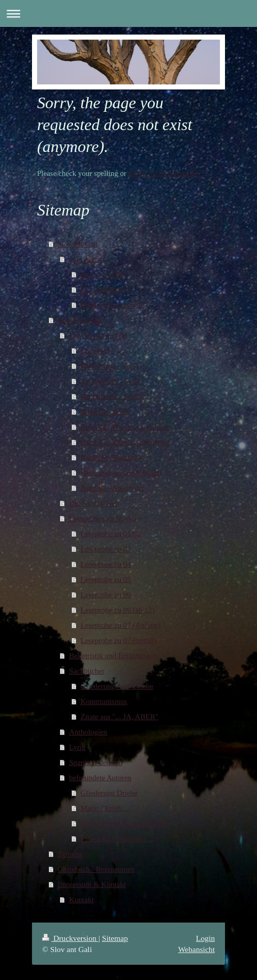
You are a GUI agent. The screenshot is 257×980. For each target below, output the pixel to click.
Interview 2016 (104, 274)
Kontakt (81, 900)
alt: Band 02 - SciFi (111, 396)
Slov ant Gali (78, 244)
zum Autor (85, 259)
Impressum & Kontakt (92, 884)
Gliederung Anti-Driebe (117, 686)
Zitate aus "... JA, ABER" (119, 717)
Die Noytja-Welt (94, 503)
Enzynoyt (95, 351)
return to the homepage (163, 173)
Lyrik (77, 747)
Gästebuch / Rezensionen (96, 869)
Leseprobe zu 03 (106, 549)
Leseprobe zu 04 (106, 564)
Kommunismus (104, 701)
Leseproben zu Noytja (102, 518)
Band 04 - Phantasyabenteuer (125, 427)
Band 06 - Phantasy (110, 457)
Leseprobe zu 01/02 (111, 534)
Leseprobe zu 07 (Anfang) (121, 625)
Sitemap (115, 938)
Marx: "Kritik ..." (107, 808)
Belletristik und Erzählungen (112, 656)
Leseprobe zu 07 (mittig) (118, 640)
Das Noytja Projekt (98, 335)
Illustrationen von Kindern (121, 473)
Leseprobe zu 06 (106, 595)
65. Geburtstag (103, 290)
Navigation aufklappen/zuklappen (128, 13)
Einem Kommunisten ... (117, 839)
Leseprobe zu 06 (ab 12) (118, 610)
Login (205, 938)
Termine (70, 854)
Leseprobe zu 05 (106, 579)
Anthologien (88, 732)
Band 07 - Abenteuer (112, 488)
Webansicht (196, 949)
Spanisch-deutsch (95, 762)
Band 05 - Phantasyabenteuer (125, 442)
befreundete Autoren (100, 778)
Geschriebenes (80, 320)
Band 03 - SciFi (105, 412)
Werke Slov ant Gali (112, 305)
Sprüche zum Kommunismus (125, 823)
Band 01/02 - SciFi (110, 366)
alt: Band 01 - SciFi (111, 381)
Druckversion (70, 938)
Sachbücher (87, 671)
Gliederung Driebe (109, 793)
